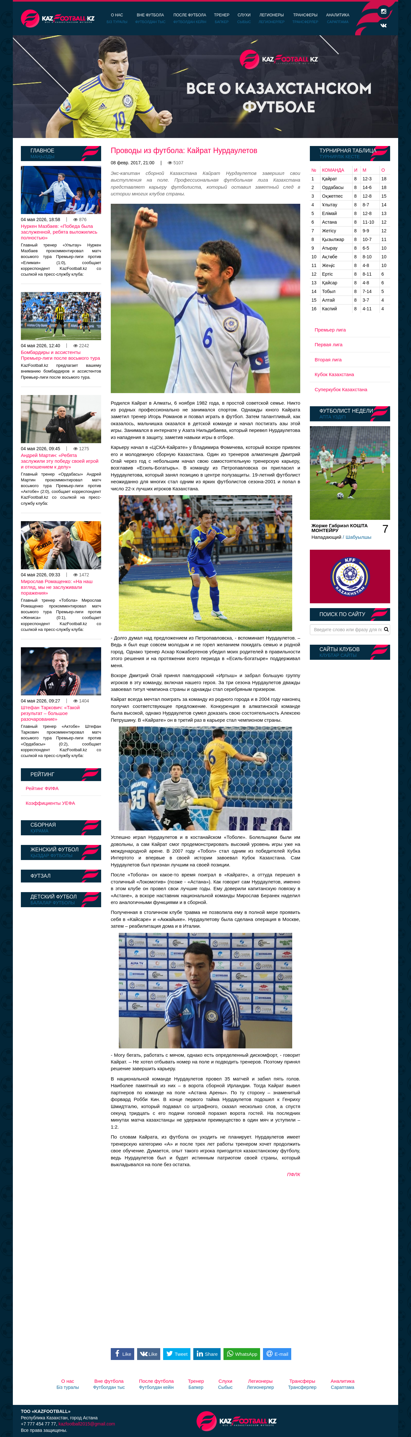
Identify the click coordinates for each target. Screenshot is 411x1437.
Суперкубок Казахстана (341, 389)
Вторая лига (328, 359)
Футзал (40, 876)
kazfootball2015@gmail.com (86, 1423)
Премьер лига (330, 329)
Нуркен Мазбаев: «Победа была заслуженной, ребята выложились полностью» (59, 231)
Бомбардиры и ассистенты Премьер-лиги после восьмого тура (60, 355)
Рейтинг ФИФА (42, 788)
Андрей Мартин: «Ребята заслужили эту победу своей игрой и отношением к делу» (60, 460)
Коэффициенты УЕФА (50, 803)
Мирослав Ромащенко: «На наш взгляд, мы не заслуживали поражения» (56, 587)
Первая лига (329, 344)
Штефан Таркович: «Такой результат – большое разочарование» (50, 713)
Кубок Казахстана (334, 374)
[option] (205, 86)
